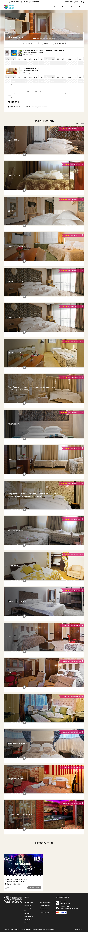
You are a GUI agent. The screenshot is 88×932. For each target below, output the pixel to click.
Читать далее (28, 54)
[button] (11, 26)
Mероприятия (28, 916)
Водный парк (57, 6)
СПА (77, 6)
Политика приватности (44, 909)
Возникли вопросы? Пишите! (38, 107)
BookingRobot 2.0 (79, 929)
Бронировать (72, 155)
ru (5, 1)
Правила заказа (45, 905)
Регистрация (28, 919)
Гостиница (65, 6)
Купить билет (34, 887)
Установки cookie (45, 902)
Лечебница (71, 6)
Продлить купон (45, 912)
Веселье (81, 6)
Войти (26, 922)
